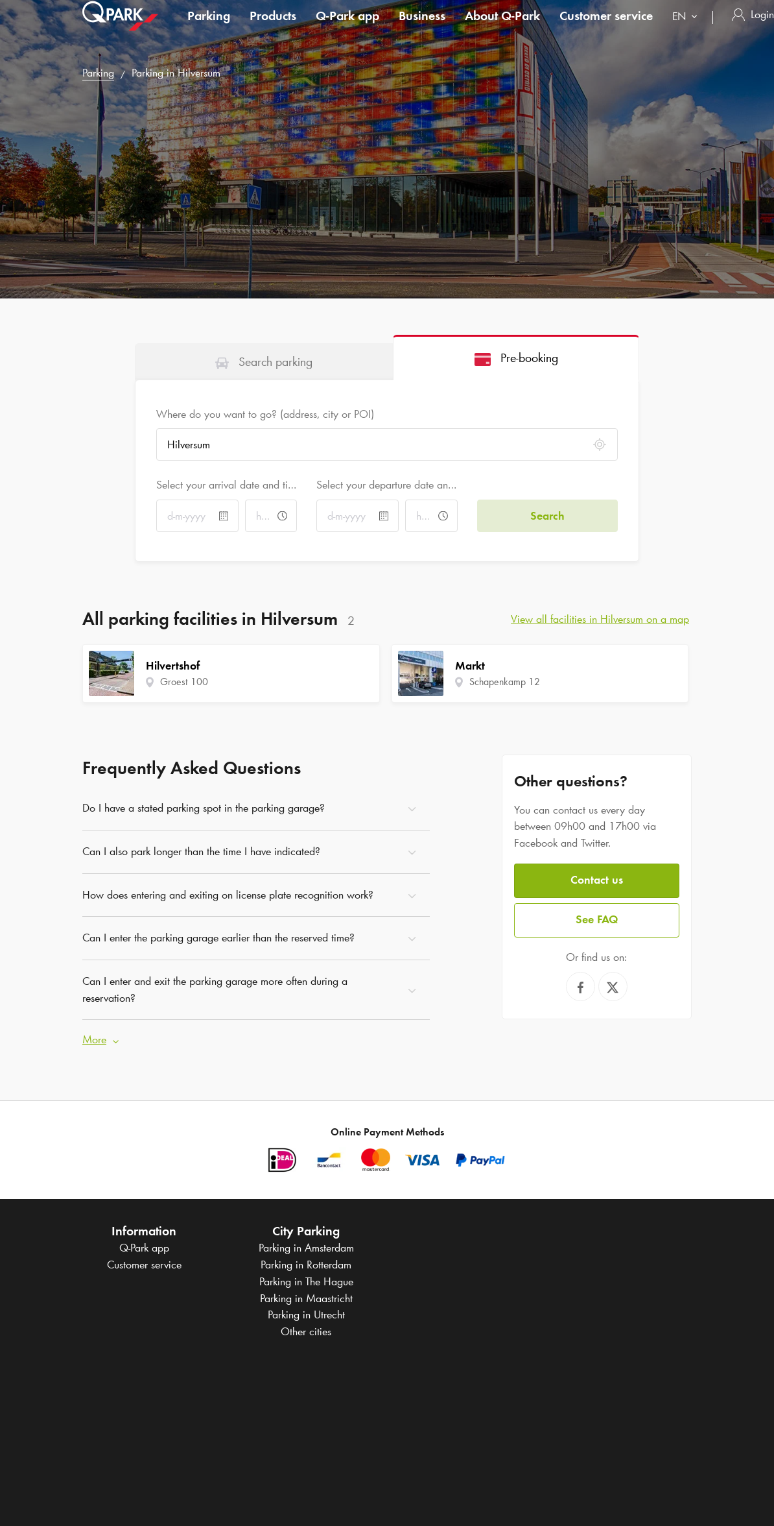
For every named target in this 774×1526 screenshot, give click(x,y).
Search (547, 516)
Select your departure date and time (386, 485)
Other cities (306, 1331)
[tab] (264, 361)
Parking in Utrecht (306, 1314)
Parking (208, 28)
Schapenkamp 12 (504, 681)
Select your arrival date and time (226, 485)
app (347, 28)
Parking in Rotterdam (306, 1264)
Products (273, 28)
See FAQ (597, 919)
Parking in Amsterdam (306, 1248)
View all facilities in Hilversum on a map (600, 619)
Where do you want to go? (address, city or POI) (265, 414)
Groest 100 (184, 681)
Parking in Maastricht (306, 1298)
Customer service (606, 28)
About (502, 28)
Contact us (596, 880)
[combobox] (687, 31)
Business (422, 28)
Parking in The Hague (306, 1281)
